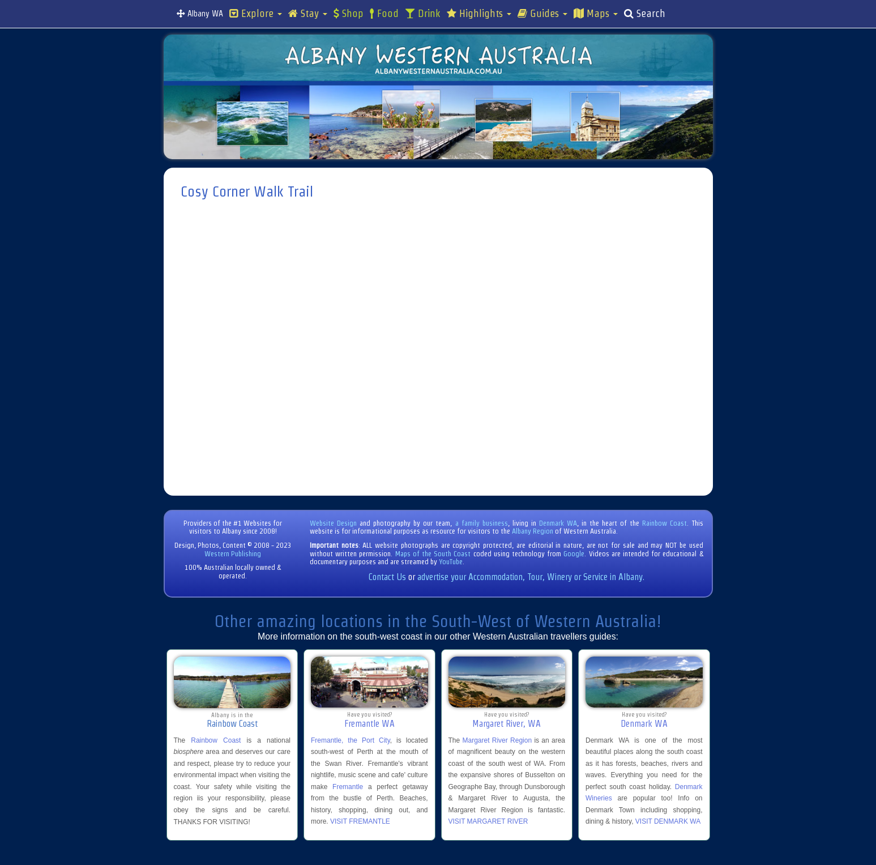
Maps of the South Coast (433, 553)
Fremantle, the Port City (350, 740)
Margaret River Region (497, 740)
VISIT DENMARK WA (667, 821)
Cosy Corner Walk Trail (247, 191)
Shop (349, 13)
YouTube (451, 561)
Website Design (333, 523)
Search (644, 13)
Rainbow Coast (664, 523)
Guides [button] (542, 13)
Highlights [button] (479, 13)
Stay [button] (307, 13)
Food (384, 13)
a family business (481, 523)
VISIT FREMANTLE (360, 821)
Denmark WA (558, 523)
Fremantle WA (369, 723)
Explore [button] (255, 13)
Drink (423, 13)
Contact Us (387, 577)
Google (573, 553)
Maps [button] (596, 13)
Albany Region (532, 531)
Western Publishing (232, 553)
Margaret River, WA (506, 723)
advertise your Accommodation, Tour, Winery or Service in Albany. (530, 577)
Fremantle (347, 787)
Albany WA (200, 13)
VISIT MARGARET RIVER (488, 821)
